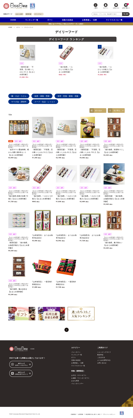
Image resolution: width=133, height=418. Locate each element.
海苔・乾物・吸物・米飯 (68, 96)
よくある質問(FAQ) (103, 360)
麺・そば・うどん (18, 96)
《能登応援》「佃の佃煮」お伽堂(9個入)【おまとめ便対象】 (18, 245)
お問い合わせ (102, 363)
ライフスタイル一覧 (114, 20)
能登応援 (28, 14)
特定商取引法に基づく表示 (93, 414)
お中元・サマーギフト (79, 375)
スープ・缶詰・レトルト (44, 101)
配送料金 (100, 355)
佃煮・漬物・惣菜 (42, 96)
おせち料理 (75, 381)
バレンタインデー (77, 383)
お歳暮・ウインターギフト (80, 378)
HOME (13, 20)
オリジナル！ (38, 14)
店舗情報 (73, 414)
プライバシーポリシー (109, 414)
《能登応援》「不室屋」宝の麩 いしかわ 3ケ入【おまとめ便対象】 (42, 152)
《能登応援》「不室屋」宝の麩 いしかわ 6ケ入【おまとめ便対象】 (66, 152)
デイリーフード (28, 27)
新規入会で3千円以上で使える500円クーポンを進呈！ (66, 24)
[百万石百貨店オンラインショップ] (15, 6)
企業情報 (80, 414)
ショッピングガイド (104, 352)
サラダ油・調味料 (18, 101)
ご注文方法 (101, 357)
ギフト (50, 20)
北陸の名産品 (67, 20)
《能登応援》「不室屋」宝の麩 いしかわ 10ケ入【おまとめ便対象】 (90, 152)
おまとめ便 (19, 14)
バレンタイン (75, 352)
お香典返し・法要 (89, 20)
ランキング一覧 (31, 20)
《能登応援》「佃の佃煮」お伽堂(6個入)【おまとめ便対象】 (114, 198)
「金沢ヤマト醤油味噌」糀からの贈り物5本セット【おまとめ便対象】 (18, 152)
